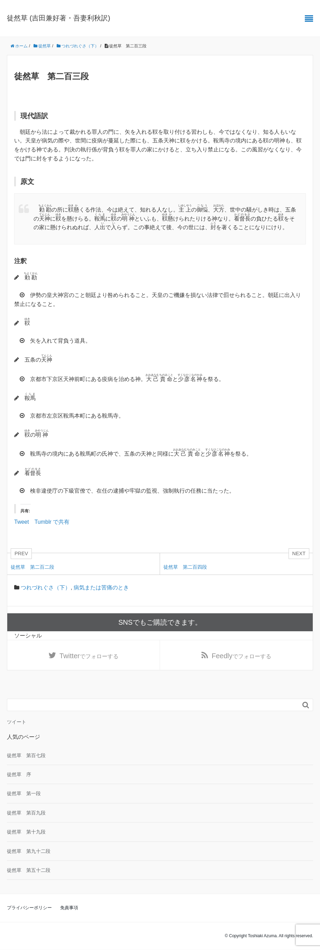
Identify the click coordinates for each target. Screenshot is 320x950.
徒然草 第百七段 (26, 755)
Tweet (21, 521)
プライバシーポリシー (29, 908)
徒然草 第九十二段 (28, 851)
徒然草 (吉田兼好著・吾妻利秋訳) (58, 18)
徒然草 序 (19, 774)
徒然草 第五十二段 (28, 870)
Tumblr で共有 (52, 521)
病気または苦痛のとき (101, 587)
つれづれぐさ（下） (45, 587)
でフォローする (89, 656)
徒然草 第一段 (24, 794)
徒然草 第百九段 (26, 813)
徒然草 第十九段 (26, 832)
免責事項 (69, 908)
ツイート (16, 722)
